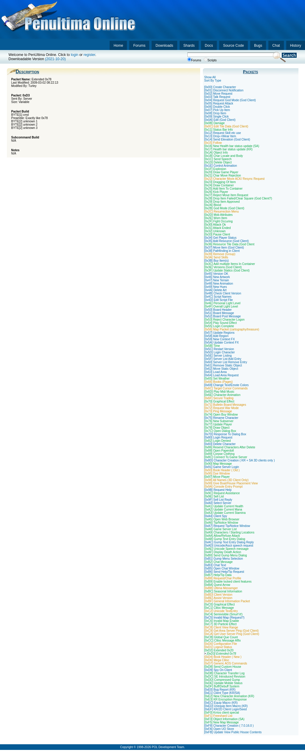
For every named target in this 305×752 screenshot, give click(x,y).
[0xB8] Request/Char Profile (222, 578)
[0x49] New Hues (215, 286)
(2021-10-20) (55, 59)
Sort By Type (212, 80)
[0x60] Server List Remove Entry (225, 362)
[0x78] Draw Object (217, 427)
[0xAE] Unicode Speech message (226, 548)
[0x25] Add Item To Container (223, 188)
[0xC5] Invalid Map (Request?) (224, 617)
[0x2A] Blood (212, 205)
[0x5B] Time (212, 345)
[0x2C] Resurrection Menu (221, 211)
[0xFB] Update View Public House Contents (233, 732)
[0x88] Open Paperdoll (219, 450)
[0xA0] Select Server (217, 503)
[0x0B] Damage (214, 123)
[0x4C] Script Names (218, 296)
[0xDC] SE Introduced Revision (224, 676)
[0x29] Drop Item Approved (222, 201)
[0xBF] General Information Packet (227, 601)
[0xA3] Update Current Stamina (225, 512)
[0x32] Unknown (215, 231)
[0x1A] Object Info (216, 152)
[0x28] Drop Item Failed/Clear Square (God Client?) (238, 198)
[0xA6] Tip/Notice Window (221, 522)
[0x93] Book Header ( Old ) (222, 470)
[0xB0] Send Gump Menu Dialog (225, 555)
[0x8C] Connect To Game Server (225, 457)
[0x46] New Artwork (217, 277)
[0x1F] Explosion (215, 169)
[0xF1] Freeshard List (218, 715)
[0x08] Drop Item (215, 113)
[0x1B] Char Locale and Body (223, 155)
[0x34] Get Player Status (220, 237)
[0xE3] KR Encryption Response (225, 699)
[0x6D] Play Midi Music (219, 391)
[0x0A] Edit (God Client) (220, 119)
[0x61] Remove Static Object (223, 365)
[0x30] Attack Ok (215, 224)
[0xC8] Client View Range (221, 627)
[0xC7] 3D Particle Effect (220, 624)
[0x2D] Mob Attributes (218, 214)
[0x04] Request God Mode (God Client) (230, 100)
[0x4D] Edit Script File (218, 300)
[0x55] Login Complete (219, 326)
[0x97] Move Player (217, 476)
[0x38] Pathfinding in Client (222, 250)
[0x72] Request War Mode (221, 408)
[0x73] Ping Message (218, 411)
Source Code (233, 45)
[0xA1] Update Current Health (223, 506)
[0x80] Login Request (218, 437)
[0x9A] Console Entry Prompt (223, 486)
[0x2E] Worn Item (215, 218)
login (74, 55)
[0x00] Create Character (220, 87)
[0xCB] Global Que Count (221, 637)
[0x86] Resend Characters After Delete (229, 447)
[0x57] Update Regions (219, 332)
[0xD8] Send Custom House (222, 666)
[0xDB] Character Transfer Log (224, 673)
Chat (276, 45)
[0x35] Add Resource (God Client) (226, 241)
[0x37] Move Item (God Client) (224, 247)
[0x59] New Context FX (219, 339)
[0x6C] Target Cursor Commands (226, 388)
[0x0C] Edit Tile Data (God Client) (226, 126)
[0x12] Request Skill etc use (222, 133)
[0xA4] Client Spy (215, 516)
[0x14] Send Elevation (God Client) (227, 139)
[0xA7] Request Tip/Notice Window (227, 526)
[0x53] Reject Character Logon (224, 319)
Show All (210, 77)
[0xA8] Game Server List (220, 529)
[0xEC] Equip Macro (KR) (221, 702)
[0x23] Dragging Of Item (220, 182)
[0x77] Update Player (218, 424)
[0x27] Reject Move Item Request (226, 195)
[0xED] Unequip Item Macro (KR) (226, 706)
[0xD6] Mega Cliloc (216, 660)
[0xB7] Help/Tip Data (218, 575)
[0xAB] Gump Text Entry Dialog (224, 539)
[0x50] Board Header (218, 309)
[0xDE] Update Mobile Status (223, 683)
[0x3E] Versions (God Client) (223, 267)
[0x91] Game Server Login (221, 467)
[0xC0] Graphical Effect (219, 604)
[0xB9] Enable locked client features (228, 581)
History (295, 45)
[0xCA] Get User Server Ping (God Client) (231, 634)
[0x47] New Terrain (216, 280)
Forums (139, 45)
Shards (189, 45)
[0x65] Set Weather (217, 378)
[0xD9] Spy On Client (218, 670)
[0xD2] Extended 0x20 (219, 650)
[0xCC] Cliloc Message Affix (222, 640)
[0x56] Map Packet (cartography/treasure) (231, 329)
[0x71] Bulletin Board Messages (225, 404)
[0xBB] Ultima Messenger (221, 588)
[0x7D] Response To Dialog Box (225, 434)
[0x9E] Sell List (214, 496)
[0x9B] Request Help (218, 490)
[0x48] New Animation (218, 283)
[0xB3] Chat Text (215, 565)
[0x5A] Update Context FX (221, 342)
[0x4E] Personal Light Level (222, 303)
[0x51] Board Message (219, 313)
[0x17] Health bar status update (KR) (228, 149)
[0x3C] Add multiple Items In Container (229, 264)
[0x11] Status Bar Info (218, 129)
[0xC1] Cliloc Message (219, 607)
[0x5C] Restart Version (219, 349)
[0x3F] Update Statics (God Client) (227, 270)
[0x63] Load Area (215, 372)
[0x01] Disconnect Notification (224, 90)
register (89, 55)
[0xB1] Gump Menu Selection (223, 558)
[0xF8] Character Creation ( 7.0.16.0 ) (229, 725)
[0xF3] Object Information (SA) (224, 719)
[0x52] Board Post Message (222, 316)
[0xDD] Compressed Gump (222, 679)
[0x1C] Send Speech (218, 159)
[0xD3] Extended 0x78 (221, 653)
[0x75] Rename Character (221, 417)
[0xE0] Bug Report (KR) (220, 689)
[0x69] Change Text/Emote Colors (226, 385)
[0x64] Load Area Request (221, 375)
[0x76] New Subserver (219, 421)
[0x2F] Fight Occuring (218, 221)
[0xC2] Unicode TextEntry (221, 611)
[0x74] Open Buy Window (221, 414)
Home (118, 45)
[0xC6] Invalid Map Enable (221, 620)
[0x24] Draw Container (219, 185)
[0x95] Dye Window (217, 473)
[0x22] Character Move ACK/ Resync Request (234, 178)
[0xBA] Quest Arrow (217, 584)
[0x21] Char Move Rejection (222, 175)
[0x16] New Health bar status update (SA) (231, 146)
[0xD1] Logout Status (218, 647)
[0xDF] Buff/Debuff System (221, 686)
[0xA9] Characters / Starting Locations (229, 532)
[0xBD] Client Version (218, 594)
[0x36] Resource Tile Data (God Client (229, 244)
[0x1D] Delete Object (218, 162)
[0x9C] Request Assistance (222, 493)
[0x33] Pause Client (217, 234)
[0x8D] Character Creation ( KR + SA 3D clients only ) (239, 460)
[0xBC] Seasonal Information (223, 591)
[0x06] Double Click (217, 106)
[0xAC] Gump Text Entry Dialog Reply (229, 542)
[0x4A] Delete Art (215, 290)
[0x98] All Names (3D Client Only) (226, 480)
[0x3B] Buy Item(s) (216, 260)
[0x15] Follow (213, 142)
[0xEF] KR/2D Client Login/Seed (225, 709)
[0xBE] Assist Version (218, 598)
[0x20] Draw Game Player (221, 172)
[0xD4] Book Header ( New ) (223, 657)
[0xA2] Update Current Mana (223, 509)
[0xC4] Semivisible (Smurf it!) (223, 614)
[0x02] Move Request (218, 93)
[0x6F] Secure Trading (219, 398)
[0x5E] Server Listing (218, 355)
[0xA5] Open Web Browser (221, 519)
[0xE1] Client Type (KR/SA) (222, 693)
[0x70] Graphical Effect (219, 401)
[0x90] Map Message (218, 463)
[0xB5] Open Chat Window (221, 568)
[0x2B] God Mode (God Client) (224, 208)
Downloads (164, 45)
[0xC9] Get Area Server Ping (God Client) (231, 630)
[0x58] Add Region (216, 336)
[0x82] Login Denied (217, 440)
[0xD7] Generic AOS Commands (225, 663)
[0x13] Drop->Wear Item (220, 136)
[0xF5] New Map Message (221, 722)
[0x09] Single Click (216, 116)
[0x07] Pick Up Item (217, 110)
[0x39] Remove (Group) (220, 254)
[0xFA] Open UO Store (219, 729)
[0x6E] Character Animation (222, 395)
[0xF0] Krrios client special (221, 712)
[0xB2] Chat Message (218, 562)
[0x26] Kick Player (216, 192)
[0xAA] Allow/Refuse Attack (222, 535)
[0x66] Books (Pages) (218, 381)
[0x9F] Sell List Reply (218, 499)
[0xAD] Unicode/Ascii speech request (228, 545)
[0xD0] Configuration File (220, 643)
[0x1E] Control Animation (220, 165)
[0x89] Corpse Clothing (219, 453)
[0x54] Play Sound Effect (220, 322)
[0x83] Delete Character (220, 444)
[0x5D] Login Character (219, 352)
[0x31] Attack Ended (217, 228)
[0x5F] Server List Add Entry (223, 359)
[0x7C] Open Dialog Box (220, 431)
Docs (209, 45)
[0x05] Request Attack (218, 103)
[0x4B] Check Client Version (222, 293)
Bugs (258, 45)
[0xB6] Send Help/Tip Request (224, 571)
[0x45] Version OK (216, 273)
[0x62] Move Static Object (221, 368)
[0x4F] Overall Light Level (221, 306)
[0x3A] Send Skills (216, 257)
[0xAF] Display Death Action (222, 552)
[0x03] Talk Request (217, 97)
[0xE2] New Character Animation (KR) (229, 696)
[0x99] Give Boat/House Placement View (231, 483)
